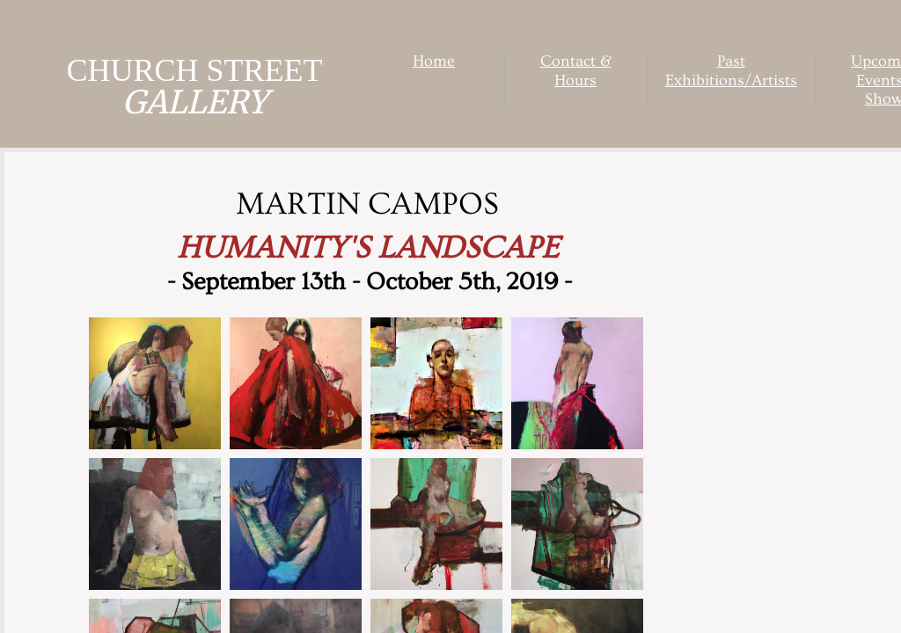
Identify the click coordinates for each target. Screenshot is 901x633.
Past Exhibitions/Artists (731, 71)
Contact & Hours (576, 71)
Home (434, 61)
